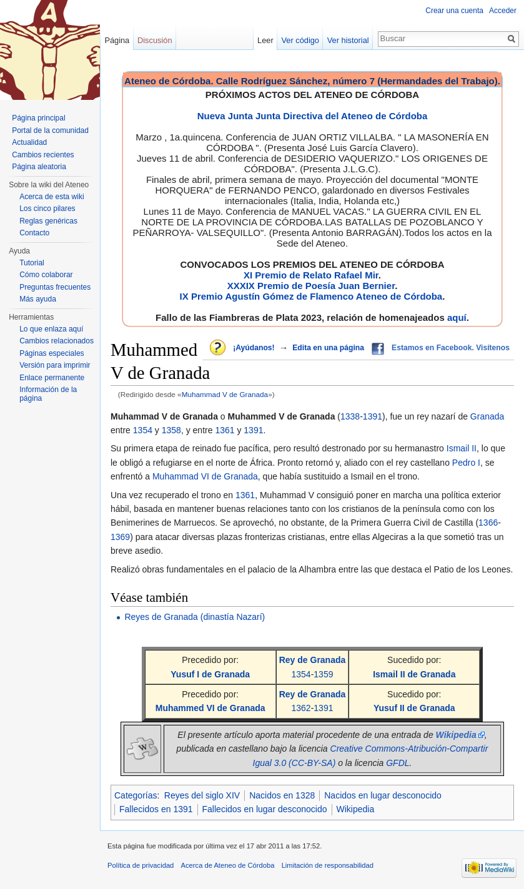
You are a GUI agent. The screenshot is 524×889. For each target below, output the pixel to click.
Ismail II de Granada (414, 674)
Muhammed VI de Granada (210, 708)
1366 (488, 523)
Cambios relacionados (56, 340)
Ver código (300, 40)
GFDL (397, 763)
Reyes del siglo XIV (202, 795)
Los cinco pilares (47, 208)
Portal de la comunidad (50, 130)
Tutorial (31, 262)
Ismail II (462, 448)
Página (116, 40)
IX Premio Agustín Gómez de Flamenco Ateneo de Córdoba (311, 296)
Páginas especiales (51, 353)
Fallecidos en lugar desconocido (264, 809)
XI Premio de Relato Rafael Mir (311, 275)
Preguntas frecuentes (55, 287)
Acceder (503, 10)
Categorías (135, 795)
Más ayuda (37, 299)
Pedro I (466, 463)
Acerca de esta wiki (51, 196)
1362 (301, 708)
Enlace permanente (51, 377)
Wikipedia (356, 809)
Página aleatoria (39, 166)
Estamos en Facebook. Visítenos (451, 347)
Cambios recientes (43, 154)
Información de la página (48, 394)
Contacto (34, 232)
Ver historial (348, 40)
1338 (350, 416)
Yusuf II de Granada (414, 708)
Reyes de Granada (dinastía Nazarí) (194, 617)
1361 (224, 430)
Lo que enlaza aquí (51, 329)
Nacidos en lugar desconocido (383, 795)
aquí (457, 317)
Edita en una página (328, 347)
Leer (265, 40)
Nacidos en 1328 (282, 795)
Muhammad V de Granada (225, 394)
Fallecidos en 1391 (156, 809)
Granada (487, 416)
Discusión (154, 40)
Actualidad (29, 142)
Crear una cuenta (454, 10)
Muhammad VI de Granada (205, 476)
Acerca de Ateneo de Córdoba (228, 865)
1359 (323, 674)
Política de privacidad (140, 865)
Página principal (38, 118)
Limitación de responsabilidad (327, 865)
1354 (142, 430)
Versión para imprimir (54, 365)
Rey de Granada (312, 660)
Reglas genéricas (48, 221)
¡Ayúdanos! (253, 347)
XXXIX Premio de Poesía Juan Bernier (311, 285)
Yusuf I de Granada (210, 674)
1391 (372, 416)
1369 (120, 537)
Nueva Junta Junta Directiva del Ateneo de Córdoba (312, 116)
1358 (171, 430)
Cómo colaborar (45, 274)
